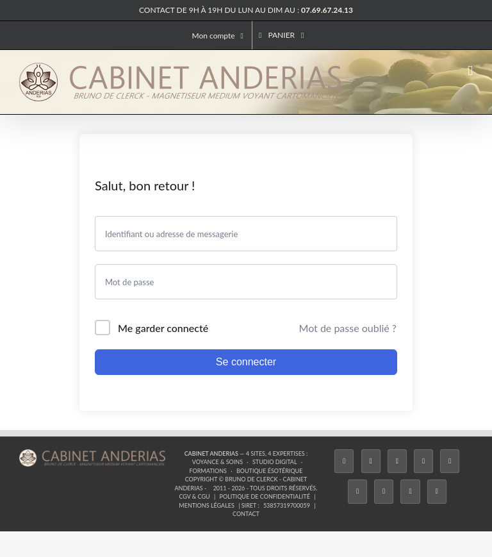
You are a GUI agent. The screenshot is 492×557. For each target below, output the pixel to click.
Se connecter (246, 361)
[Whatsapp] (410, 491)
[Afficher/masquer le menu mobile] (470, 71)
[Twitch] (449, 461)
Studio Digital (274, 461)
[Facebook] (344, 461)
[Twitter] (371, 461)
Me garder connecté (163, 328)
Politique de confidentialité (265, 496)
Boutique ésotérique (269, 470)
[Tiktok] (423, 461)
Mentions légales (206, 505)
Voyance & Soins (217, 461)
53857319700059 (286, 505)
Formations (207, 470)
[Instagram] (397, 461)
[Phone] (437, 491)
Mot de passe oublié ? (348, 328)
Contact (246, 513)
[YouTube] (357, 491)
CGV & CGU (194, 496)
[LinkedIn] (383, 491)
